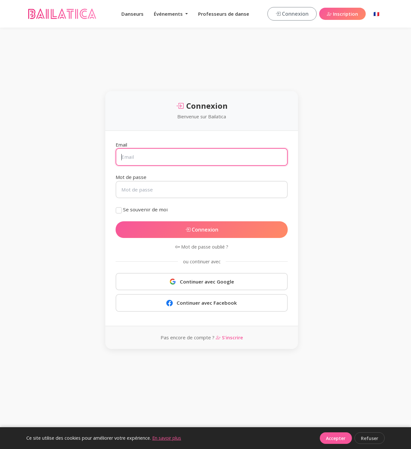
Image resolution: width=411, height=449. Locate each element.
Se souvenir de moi (145, 209)
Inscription (342, 14)
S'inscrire (229, 337)
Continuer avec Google (202, 281)
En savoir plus (166, 438)
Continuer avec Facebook (201, 303)
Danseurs (132, 14)
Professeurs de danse (223, 14)
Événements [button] (169, 14)
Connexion (292, 13)
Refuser (369, 438)
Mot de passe (131, 177)
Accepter (335, 438)
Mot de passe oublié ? (201, 247)
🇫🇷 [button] (376, 14)
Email (121, 144)
